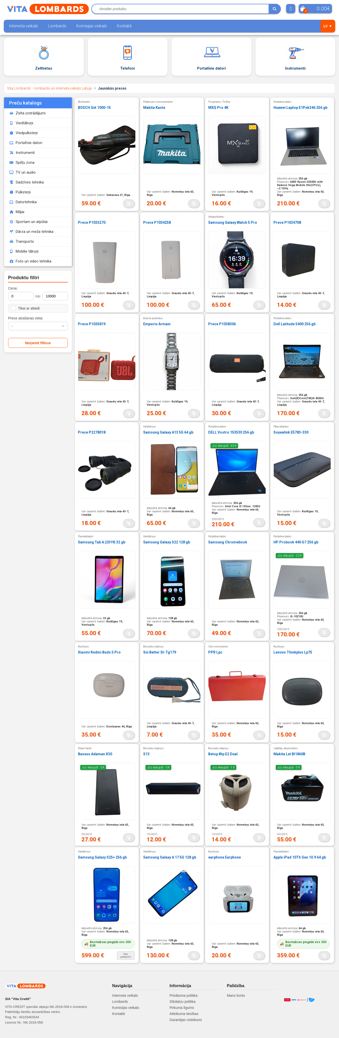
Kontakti (124, 26)
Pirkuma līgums (181, 1008)
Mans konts (236, 995)
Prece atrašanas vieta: (25, 318)
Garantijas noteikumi (185, 1020)
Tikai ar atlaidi (25, 308)
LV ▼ (327, 26)
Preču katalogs (25, 103)
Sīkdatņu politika (182, 1002)
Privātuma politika (183, 995)
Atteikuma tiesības (183, 1014)
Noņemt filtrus (38, 343)
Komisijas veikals (91, 26)
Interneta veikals (23, 26)
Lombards (57, 26)
